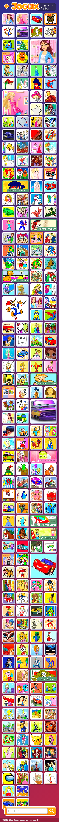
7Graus (16, 820)
